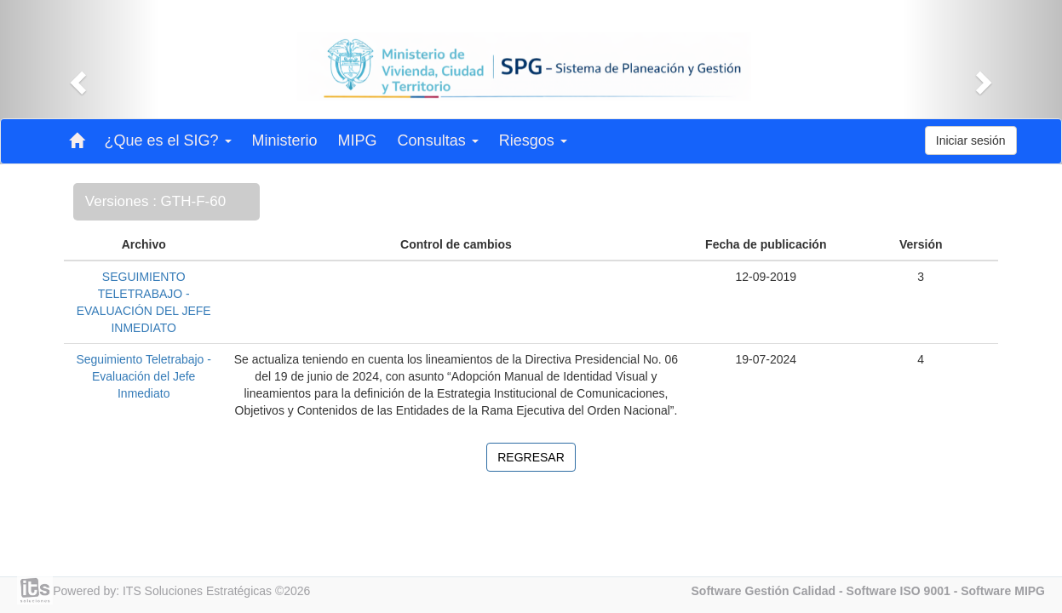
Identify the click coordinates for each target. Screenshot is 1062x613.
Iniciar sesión (971, 140)
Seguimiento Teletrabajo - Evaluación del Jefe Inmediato (143, 376)
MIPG (357, 140)
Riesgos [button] (533, 140)
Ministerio (285, 140)
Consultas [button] (438, 140)
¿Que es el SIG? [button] (168, 140)
